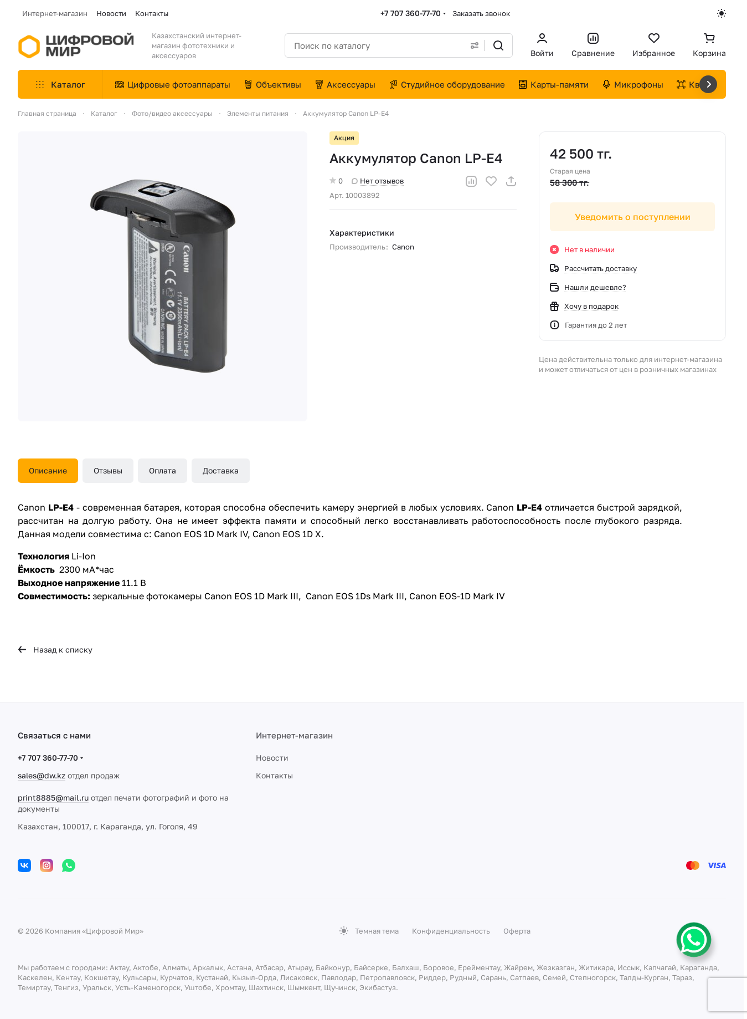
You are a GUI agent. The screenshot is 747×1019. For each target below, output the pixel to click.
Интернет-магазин (294, 735)
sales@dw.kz (41, 775)
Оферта (516, 930)
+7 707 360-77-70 (410, 13)
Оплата (162, 470)
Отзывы (108, 470)
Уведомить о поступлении (632, 216)
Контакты (274, 775)
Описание (48, 470)
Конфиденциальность (451, 930)
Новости (272, 757)
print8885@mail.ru (53, 797)
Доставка (221, 470)
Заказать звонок (481, 13)
